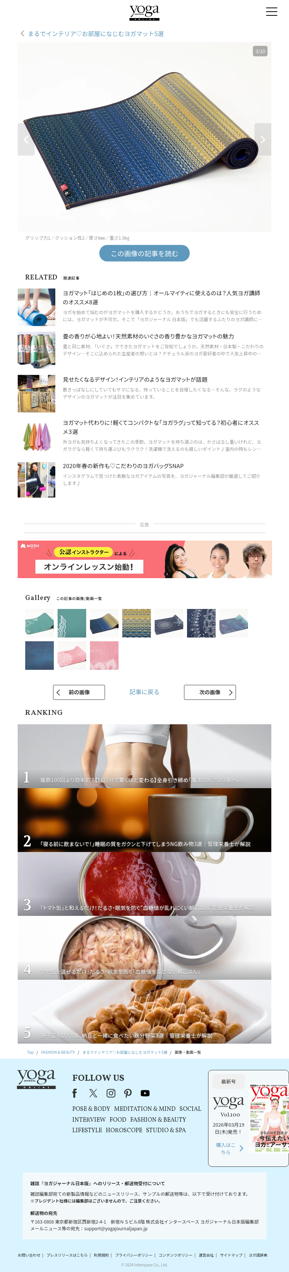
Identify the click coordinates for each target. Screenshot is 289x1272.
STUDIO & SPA (166, 1131)
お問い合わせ (29, 1255)
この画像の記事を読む (144, 253)
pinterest (128, 1093)
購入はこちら (226, 1148)
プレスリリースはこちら (67, 1255)
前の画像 (79, 692)
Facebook (77, 1093)
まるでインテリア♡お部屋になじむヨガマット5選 (96, 33)
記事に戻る (144, 691)
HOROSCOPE (124, 1131)
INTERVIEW (89, 1120)
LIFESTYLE (87, 1131)
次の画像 (210, 692)
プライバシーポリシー (134, 1255)
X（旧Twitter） (94, 1093)
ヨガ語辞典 (258, 1255)
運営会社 (206, 1255)
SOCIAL (190, 1109)
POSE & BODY (91, 1109)
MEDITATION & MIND (145, 1109)
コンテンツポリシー (176, 1255)
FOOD (118, 1120)
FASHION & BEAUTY (158, 1120)
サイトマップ (231, 1255)
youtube (145, 1093)
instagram (111, 1093)
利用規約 (101, 1255)
